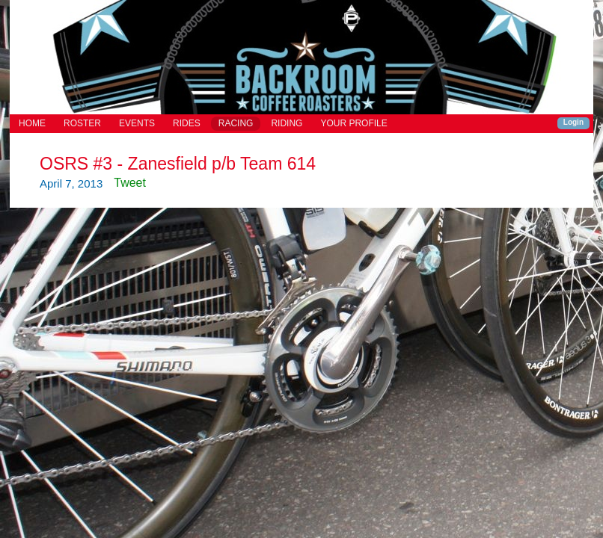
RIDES (187, 123)
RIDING (286, 123)
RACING (236, 123)
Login (573, 122)
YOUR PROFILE (353, 123)
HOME (32, 123)
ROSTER (82, 123)
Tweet (130, 182)
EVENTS (137, 123)
